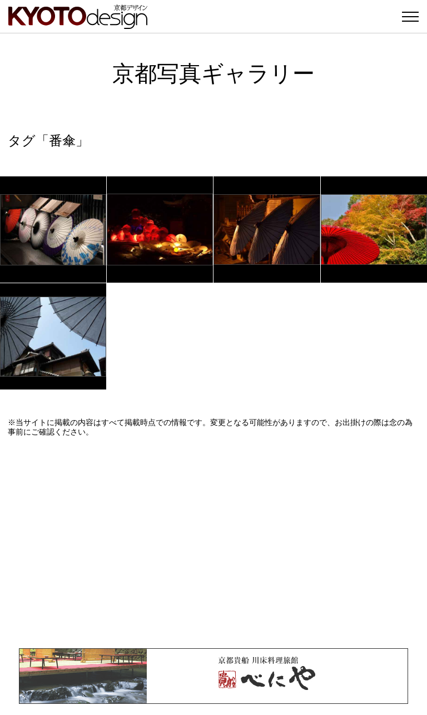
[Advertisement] (213, 542)
